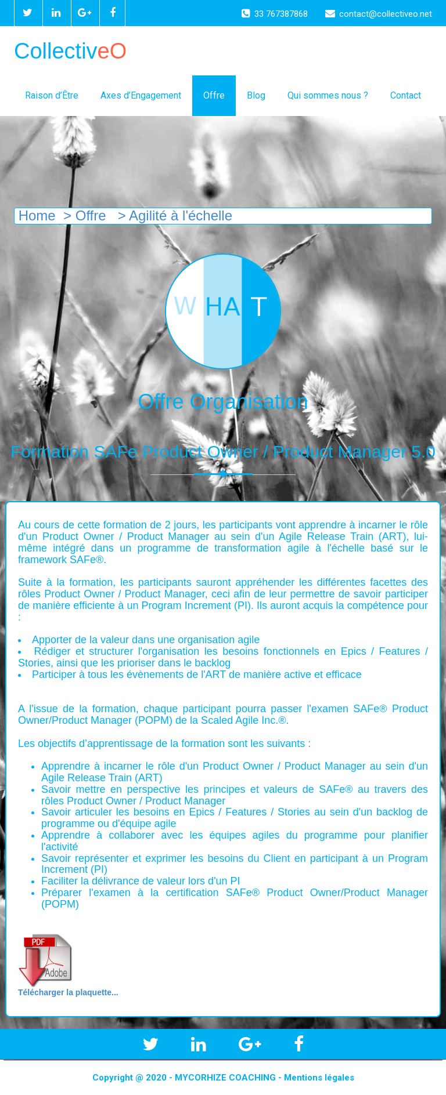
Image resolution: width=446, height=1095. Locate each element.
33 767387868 (275, 14)
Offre (214, 95)
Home (35, 215)
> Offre (84, 215)
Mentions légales (319, 1077)
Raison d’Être (51, 95)
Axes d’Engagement (140, 95)
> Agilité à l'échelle (173, 215)
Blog (256, 95)
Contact (405, 95)
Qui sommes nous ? (327, 95)
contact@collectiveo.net (378, 14)
